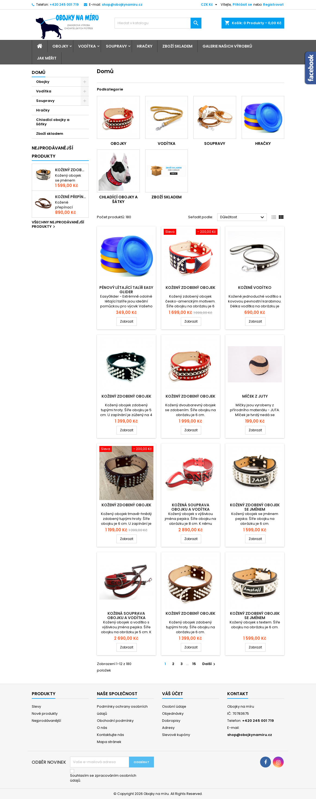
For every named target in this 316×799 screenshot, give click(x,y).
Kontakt (237, 694)
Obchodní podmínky (115, 720)
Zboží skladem (177, 46)
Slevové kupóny (176, 734)
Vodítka (87, 46)
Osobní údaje (174, 706)
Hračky (144, 46)
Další (209, 663)
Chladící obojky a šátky (52, 122)
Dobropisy (171, 720)
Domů (38, 72)
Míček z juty (255, 396)
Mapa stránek (109, 741)
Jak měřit (46, 58)
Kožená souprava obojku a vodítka (190, 507)
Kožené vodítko (254, 287)
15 (194, 663)
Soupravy (116, 46)
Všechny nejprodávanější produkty (58, 224)
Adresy (168, 727)
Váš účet (172, 694)
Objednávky (173, 713)
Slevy (36, 706)
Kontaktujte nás (110, 734)
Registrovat (273, 4)
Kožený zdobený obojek (190, 287)
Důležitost (243, 217)
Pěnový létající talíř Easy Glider (126, 290)
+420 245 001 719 (64, 4)
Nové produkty (45, 713)
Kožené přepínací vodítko (70, 197)
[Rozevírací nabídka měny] (210, 4)
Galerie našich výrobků (227, 46)
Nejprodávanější (46, 720)
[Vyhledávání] (158, 23)
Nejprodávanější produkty (52, 152)
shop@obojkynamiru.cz (122, 4)
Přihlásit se (242, 4)
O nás (102, 727)
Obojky (60, 46)
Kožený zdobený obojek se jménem (70, 170)
